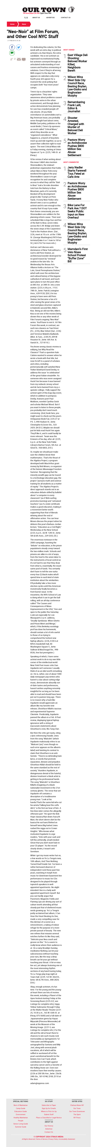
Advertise (50, 17)
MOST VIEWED (68, 50)
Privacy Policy (53, 1139)
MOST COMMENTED (71, 162)
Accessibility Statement (67, 1139)
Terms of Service (41, 1139)
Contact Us (65, 17)
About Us (36, 17)
